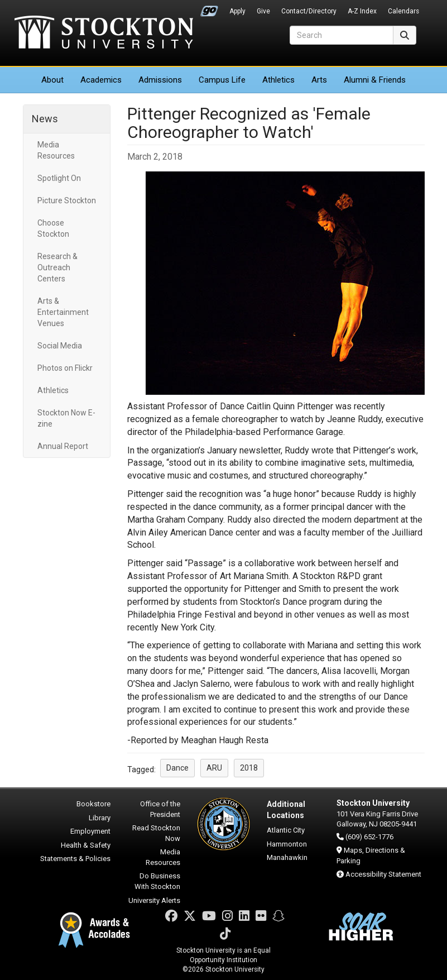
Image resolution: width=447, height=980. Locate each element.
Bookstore (93, 804)
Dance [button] (177, 767)
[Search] (341, 35)
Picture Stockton (66, 200)
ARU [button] (214, 767)
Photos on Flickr (65, 368)
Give (263, 11)
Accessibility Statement (383, 874)
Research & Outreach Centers (57, 267)
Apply (237, 11)
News (45, 119)
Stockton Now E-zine (66, 418)
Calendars (403, 11)
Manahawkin (287, 857)
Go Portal (209, 8)
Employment (90, 831)
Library (99, 818)
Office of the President (160, 809)
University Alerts (154, 900)
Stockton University (104, 33)
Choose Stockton (53, 228)
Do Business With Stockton (157, 881)
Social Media (59, 345)
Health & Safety (85, 845)
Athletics (278, 80)
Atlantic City (286, 830)
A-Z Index (362, 11)
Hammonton (287, 844)
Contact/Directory (309, 11)
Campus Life (222, 80)
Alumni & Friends (375, 80)
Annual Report (62, 446)
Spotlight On (59, 178)
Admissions (160, 80)
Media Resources (56, 150)
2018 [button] (249, 767)
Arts (319, 80)
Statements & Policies (75, 858)
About (52, 80)
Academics (101, 80)
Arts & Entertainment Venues (63, 312)
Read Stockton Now (156, 833)
